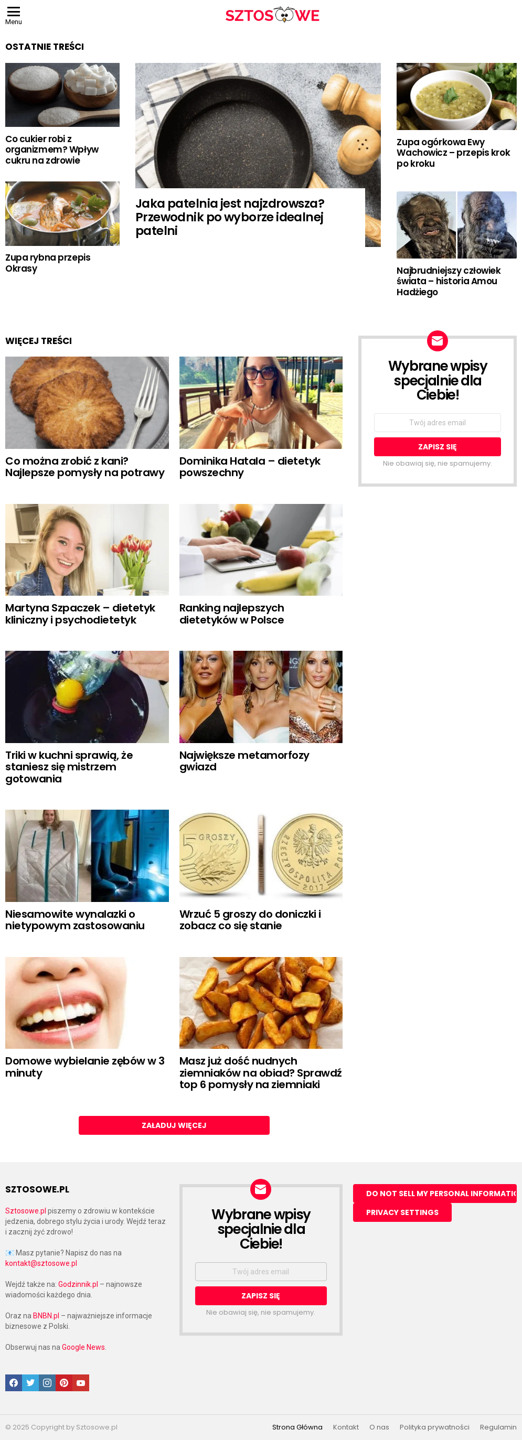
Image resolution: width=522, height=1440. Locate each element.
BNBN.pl (46, 1316)
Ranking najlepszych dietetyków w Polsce (231, 613)
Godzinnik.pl (78, 1284)
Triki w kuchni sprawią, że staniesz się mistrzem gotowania (69, 767)
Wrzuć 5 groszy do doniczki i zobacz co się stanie (250, 920)
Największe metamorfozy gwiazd (244, 761)
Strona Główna (297, 1427)
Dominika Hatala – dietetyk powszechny (250, 467)
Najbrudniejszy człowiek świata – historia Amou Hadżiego (448, 281)
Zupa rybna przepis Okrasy (47, 262)
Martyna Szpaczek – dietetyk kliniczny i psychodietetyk (80, 613)
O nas (379, 1427)
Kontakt (346, 1427)
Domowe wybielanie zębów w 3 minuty (85, 1067)
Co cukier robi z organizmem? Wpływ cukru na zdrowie (52, 150)
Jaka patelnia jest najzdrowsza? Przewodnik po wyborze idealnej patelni (229, 217)
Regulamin (498, 1427)
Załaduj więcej (174, 1125)
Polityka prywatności (435, 1427)
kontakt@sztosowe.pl (41, 1263)
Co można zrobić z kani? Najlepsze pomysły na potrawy (84, 467)
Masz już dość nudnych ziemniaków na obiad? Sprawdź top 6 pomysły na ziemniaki (260, 1073)
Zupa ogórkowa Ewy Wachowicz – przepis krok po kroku (453, 153)
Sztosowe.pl (25, 1211)
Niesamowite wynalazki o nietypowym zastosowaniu (75, 920)
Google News (83, 1347)
